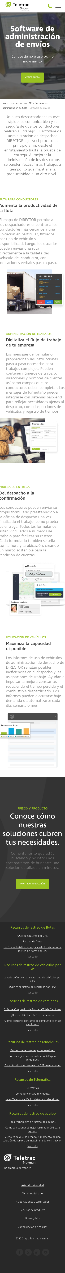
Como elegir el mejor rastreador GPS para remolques (33, 1058)
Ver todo (33, 957)
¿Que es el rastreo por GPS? (32, 936)
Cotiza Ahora (32, 77)
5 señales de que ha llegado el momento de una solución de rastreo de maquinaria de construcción (32, 1138)
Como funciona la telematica (33, 1094)
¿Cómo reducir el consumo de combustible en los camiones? (32, 1022)
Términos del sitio (32, 1193)
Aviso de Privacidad (32, 1185)
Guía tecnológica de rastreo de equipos (32, 1122)
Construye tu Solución (32, 883)
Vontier (26, 1168)
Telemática (32, 1088)
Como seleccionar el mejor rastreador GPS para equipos (32, 1129)
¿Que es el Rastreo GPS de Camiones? (32, 1015)
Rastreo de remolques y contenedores (32, 1050)
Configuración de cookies (32, 1227)
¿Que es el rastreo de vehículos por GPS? (32, 987)
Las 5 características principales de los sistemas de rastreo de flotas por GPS (33, 949)
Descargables (32, 1218)
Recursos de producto (32, 1210)
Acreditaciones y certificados (32, 1202)
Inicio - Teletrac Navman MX (17, 103)
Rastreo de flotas (32, 941)
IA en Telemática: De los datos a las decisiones (32, 1099)
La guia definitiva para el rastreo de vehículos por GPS (32, 979)
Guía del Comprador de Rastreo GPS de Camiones (32, 1009)
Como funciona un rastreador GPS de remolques (33, 1065)
